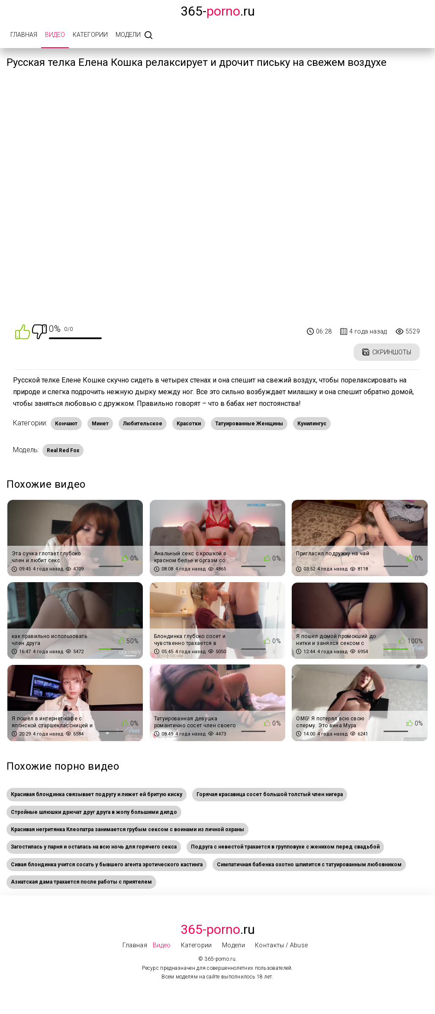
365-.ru (217, 11)
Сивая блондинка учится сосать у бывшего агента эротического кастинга (107, 865)
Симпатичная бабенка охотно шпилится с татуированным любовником (309, 865)
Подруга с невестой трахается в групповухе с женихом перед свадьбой (285, 847)
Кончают (66, 424)
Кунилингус (311, 424)
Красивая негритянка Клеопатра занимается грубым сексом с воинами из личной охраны (127, 829)
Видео (55, 34)
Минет (100, 424)
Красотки (189, 424)
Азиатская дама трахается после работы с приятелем (81, 882)
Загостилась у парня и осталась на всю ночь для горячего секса (94, 847)
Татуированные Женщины (249, 424)
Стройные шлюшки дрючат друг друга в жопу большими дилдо (94, 812)
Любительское (142, 424)
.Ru (217, 929)
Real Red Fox (63, 450)
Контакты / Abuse (281, 945)
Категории (90, 34)
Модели (128, 34)
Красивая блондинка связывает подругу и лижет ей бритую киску (96, 794)
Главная (23, 34)
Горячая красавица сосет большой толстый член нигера (270, 794)
